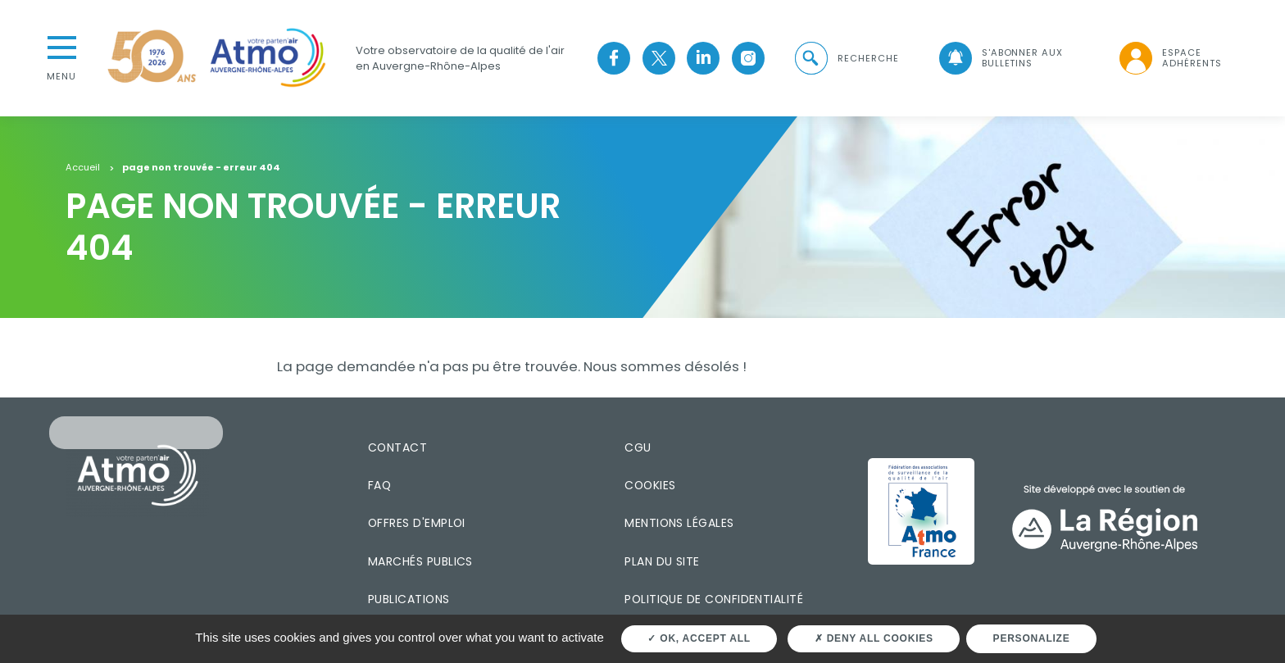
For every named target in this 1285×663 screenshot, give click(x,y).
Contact (397, 447)
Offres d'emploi (416, 523)
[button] (845, 58)
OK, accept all (698, 638)
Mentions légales (678, 523)
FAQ (379, 485)
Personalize (1031, 638)
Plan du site (662, 561)
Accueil (83, 168)
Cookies (649, 485)
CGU (637, 447)
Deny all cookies (874, 638)
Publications (409, 599)
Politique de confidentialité (713, 599)
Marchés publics (420, 561)
